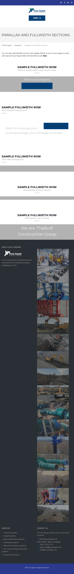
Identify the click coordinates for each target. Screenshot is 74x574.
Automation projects (11, 555)
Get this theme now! (37, 86)
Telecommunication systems (14, 546)
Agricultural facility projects (13, 539)
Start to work (56, 126)
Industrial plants (9, 536)
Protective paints (10, 533)
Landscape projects (11, 542)
